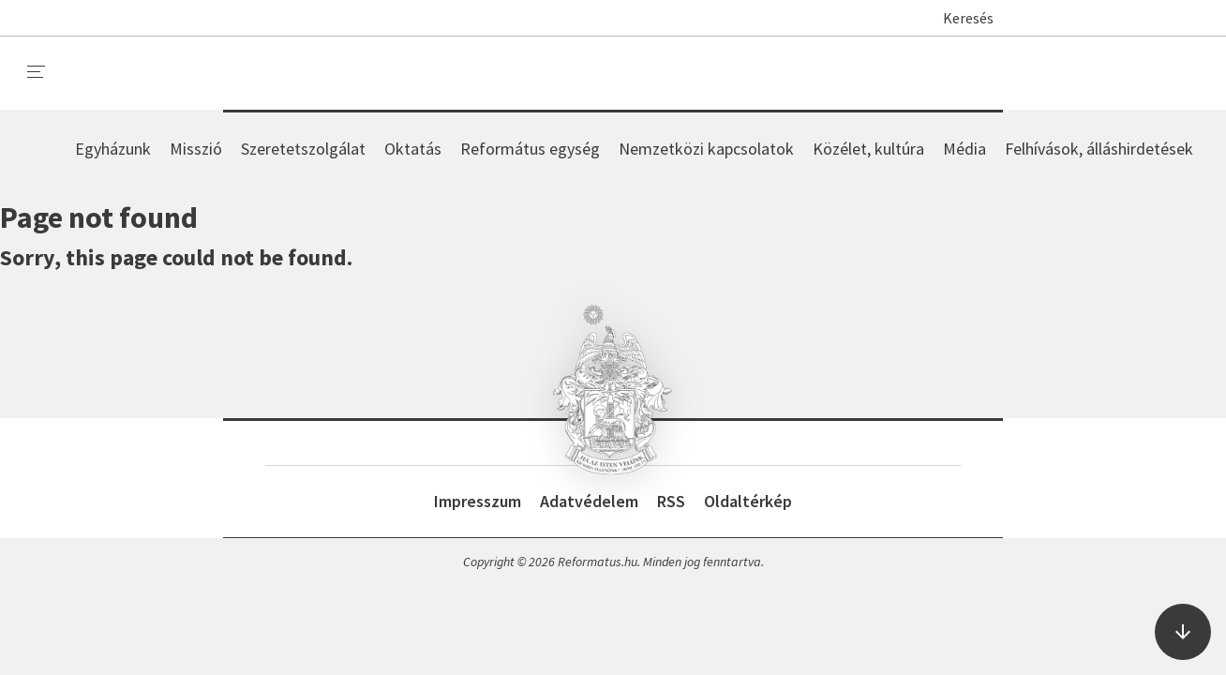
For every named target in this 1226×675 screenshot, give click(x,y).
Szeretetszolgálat (303, 148)
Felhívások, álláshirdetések (1099, 148)
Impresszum (477, 501)
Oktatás (412, 148)
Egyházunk (113, 148)
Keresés (959, 17)
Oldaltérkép (748, 501)
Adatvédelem (589, 501)
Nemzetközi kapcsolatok (706, 148)
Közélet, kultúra (868, 148)
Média (964, 148)
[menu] (36, 72)
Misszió (196, 148)
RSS (671, 501)
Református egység (530, 148)
